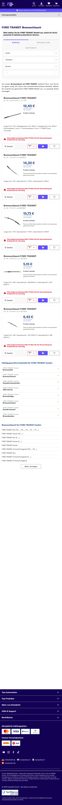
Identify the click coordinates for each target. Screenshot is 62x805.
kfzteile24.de (10, 760)
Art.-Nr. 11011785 (15, 311)
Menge (29, 145)
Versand (28, 110)
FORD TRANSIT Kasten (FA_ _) (12, 434)
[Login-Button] (41, 4)
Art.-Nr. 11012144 (15, 259)
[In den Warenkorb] (43, 146)
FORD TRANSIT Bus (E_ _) (11, 438)
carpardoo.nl (25, 760)
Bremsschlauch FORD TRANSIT (20, 98)
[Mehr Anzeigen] (31, 466)
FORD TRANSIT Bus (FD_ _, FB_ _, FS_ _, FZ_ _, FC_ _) (20, 430)
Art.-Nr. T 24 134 (15, 208)
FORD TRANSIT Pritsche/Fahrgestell (14, 461)
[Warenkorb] (56, 4)
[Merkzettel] (49, 4)
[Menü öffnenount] (3, 3)
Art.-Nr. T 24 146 (15, 157)
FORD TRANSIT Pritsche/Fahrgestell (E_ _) (16, 457)
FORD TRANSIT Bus (9, 453)
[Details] (8, 146)
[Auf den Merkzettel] (54, 146)
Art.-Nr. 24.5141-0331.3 (15, 101)
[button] (31, 692)
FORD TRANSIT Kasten (10, 445)
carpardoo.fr (40, 760)
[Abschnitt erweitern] (31, 15)
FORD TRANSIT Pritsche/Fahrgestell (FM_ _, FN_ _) (19, 449)
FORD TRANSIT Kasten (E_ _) (12, 441)
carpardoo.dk (10, 763)
